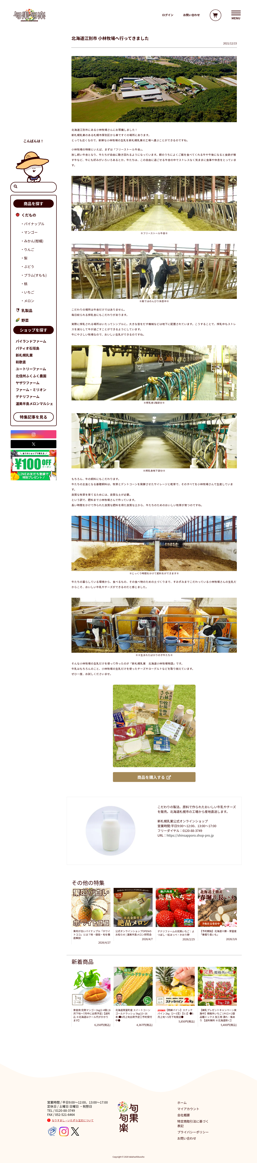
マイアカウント (188, 1109)
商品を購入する (154, 777)
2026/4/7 (147, 939)
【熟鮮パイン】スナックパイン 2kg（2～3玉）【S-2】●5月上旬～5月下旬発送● (175, 1013)
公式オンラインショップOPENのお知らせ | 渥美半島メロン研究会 (133, 932)
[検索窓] (33, 187)
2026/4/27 (104, 942)
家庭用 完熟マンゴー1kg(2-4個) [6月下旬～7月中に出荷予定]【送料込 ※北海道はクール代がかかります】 (91, 1015)
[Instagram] (34, 434)
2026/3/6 (231, 939)
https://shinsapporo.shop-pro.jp (190, 835)
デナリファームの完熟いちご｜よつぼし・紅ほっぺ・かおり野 (176, 932)
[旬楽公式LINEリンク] (34, 465)
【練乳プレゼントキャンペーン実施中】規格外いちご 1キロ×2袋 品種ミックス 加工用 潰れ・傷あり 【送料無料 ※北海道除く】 (218, 1015)
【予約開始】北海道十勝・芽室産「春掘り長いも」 (218, 932)
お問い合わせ (186, 1138)
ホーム (182, 1102)
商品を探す (33, 203)
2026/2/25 (189, 939)
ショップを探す (33, 330)
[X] (34, 444)
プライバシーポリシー (193, 1132)
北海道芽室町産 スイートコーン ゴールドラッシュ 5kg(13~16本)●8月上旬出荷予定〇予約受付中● (133, 1015)
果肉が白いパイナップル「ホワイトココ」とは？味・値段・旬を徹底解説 (91, 934)
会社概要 (183, 1115)
